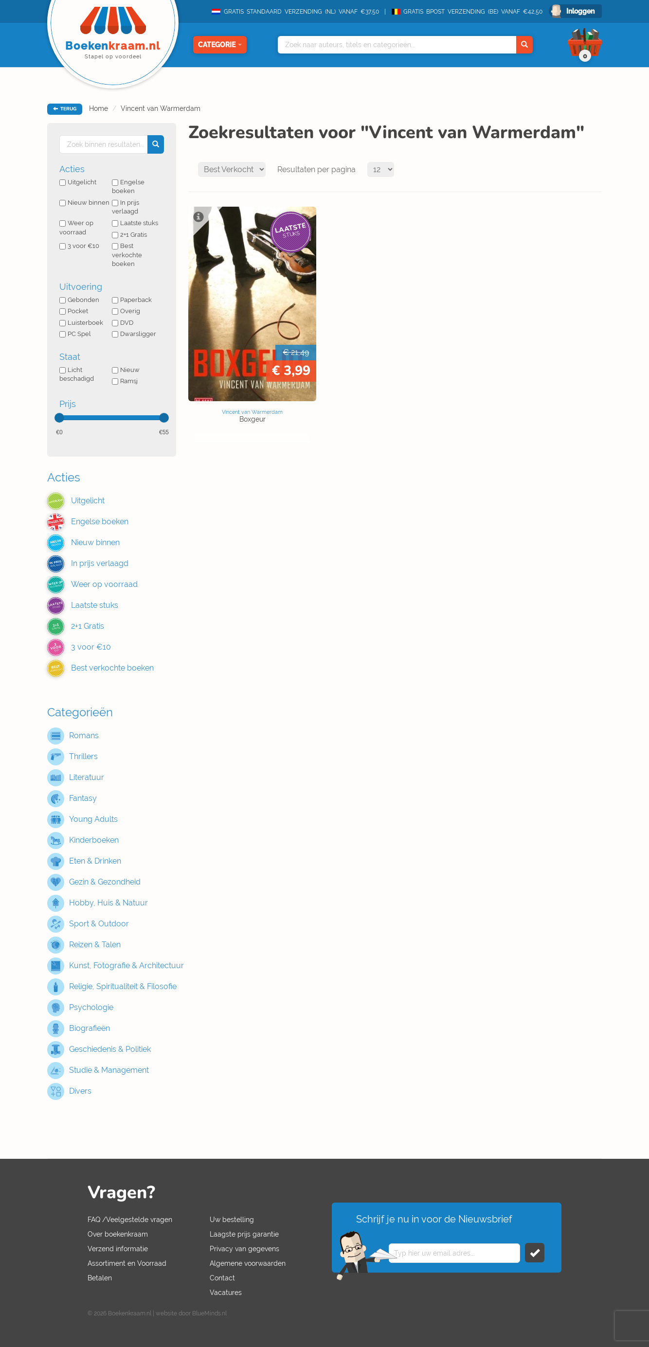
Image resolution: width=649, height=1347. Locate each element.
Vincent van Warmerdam (160, 108)
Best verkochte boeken (127, 254)
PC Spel (75, 333)
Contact (222, 1278)
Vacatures (226, 1292)
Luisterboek (81, 322)
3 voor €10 (79, 245)
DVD (122, 322)
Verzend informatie (118, 1249)
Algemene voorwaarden (248, 1263)
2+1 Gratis (129, 234)
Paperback (132, 299)
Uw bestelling (232, 1219)
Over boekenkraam (118, 1234)
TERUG (64, 109)
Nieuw (126, 369)
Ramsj (125, 381)
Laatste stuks (135, 223)
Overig (126, 311)
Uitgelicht (77, 182)
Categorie (220, 45)
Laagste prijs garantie (244, 1234)
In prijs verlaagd (125, 207)
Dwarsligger (134, 333)
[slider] (59, 418)
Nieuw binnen (84, 202)
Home (98, 108)
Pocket (73, 311)
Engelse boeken (128, 186)
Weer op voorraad (76, 227)
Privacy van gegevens (244, 1249)
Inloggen (580, 11)
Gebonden (79, 299)
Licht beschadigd (76, 374)
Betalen (100, 1278)
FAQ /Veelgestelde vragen (130, 1219)
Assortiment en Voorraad (127, 1263)
